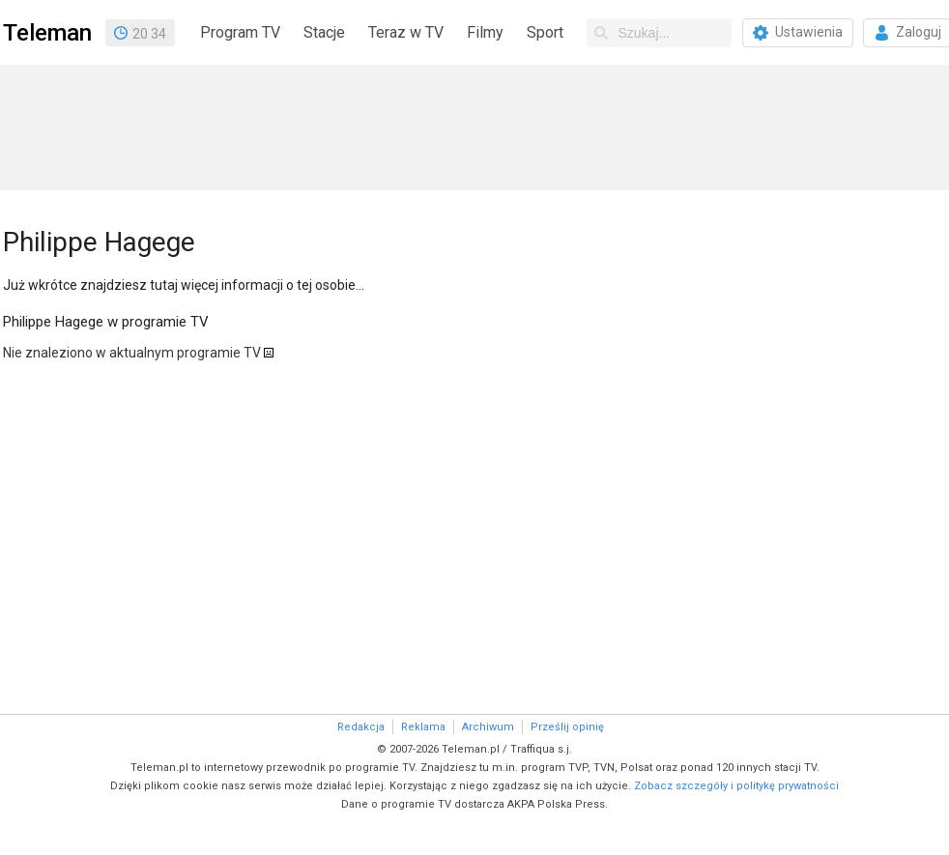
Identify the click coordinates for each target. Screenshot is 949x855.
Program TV (240, 32)
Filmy (485, 32)
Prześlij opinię (567, 727)
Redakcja (361, 727)
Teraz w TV (406, 32)
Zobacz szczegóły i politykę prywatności (736, 786)
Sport (545, 32)
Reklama (423, 727)
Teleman (47, 32)
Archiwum (488, 727)
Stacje (324, 32)
